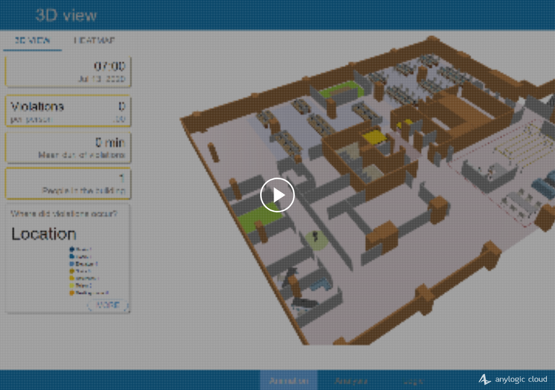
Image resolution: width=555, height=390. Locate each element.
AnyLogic (512, 378)
